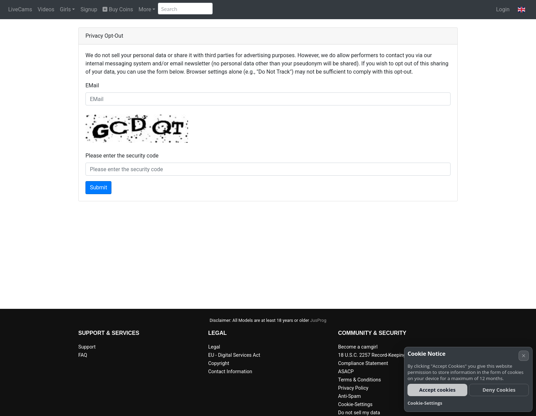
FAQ (82, 355)
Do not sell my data (359, 413)
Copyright (218, 363)
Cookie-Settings (355, 404)
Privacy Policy (353, 388)
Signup (88, 9)
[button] (521, 9)
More (144, 9)
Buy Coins (118, 9)
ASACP (346, 372)
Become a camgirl (358, 347)
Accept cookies (437, 390)
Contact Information (230, 372)
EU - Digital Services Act (234, 355)
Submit (98, 187)
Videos (46, 9)
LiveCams (20, 9)
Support (87, 347)
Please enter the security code (122, 155)
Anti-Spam (349, 396)
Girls (65, 9)
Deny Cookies (498, 390)
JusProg (318, 320)
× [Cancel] (523, 355)
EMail (92, 85)
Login (502, 9)
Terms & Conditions (359, 380)
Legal (214, 347)
